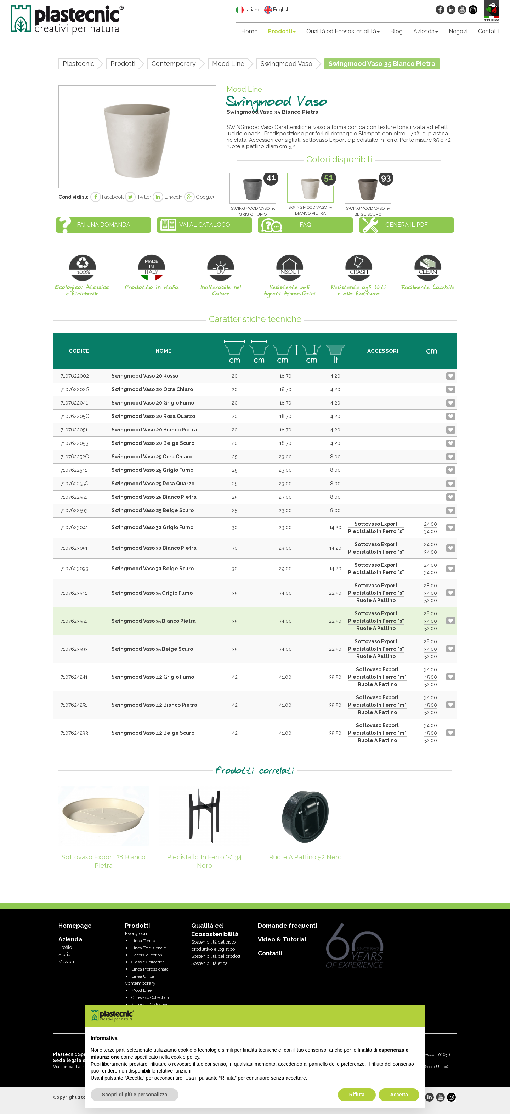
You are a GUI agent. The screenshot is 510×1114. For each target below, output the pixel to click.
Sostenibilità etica (209, 963)
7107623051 (74, 548)
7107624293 (74, 733)
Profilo (65, 947)
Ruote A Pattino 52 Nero (305, 857)
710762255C (74, 483)
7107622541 (74, 470)
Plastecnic (78, 63)
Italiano (248, 10)
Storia (64, 954)
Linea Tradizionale (148, 947)
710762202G (75, 389)
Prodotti (282, 31)
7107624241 (74, 677)
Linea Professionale (150, 969)
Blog (396, 31)
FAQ (305, 224)
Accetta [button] (399, 1094)
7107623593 (74, 649)
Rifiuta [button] (357, 1094)
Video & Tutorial (282, 939)
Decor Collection (146, 954)
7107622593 (74, 510)
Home (249, 31)
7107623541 (74, 593)
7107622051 (74, 429)
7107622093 (75, 443)
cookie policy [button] (185, 1057)
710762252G (75, 456)
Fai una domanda (103, 224)
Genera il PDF (406, 224)
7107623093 (75, 568)
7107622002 (75, 376)
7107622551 (74, 497)
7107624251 (74, 705)
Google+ (199, 197)
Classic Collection (148, 962)
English (277, 10)
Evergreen (136, 933)
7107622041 (74, 403)
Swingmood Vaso (286, 63)
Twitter (138, 197)
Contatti (488, 31)
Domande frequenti (287, 925)
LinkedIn (167, 197)
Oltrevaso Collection (150, 997)
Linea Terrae (143, 940)
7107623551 (74, 621)
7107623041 (74, 527)
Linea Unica (142, 976)
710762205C (75, 416)
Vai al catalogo (204, 224)
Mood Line (228, 63)
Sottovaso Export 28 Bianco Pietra (104, 861)
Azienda (425, 31)
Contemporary (174, 63)
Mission (66, 961)
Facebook (107, 197)
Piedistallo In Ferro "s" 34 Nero (204, 861)
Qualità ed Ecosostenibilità (343, 31)
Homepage (75, 925)
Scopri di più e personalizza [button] (134, 1094)
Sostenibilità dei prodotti (216, 956)
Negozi (458, 31)
